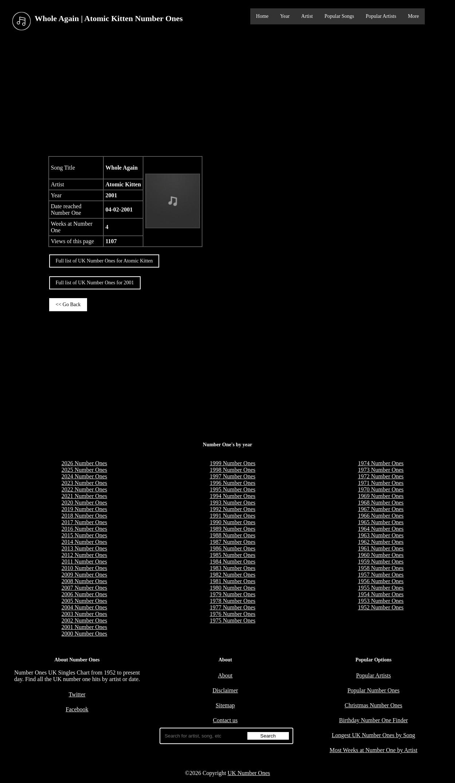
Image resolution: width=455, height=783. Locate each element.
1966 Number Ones (381, 516)
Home (262, 16)
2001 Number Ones (84, 627)
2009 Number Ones (84, 575)
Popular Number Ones (374, 690)
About (225, 675)
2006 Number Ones (84, 594)
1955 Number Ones (381, 588)
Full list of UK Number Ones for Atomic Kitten (104, 261)
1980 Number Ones (232, 588)
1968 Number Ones (381, 502)
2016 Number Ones (84, 529)
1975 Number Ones (232, 620)
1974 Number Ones (381, 463)
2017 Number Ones (84, 522)
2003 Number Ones (84, 614)
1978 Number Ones (232, 601)
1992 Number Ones (232, 509)
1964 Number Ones (381, 529)
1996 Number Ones (232, 483)
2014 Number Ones (84, 542)
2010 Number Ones (84, 568)
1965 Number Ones (381, 522)
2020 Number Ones (84, 502)
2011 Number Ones (84, 561)
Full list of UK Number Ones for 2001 (95, 282)
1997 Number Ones (232, 476)
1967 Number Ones (381, 509)
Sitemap (225, 705)
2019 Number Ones (84, 509)
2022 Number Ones (84, 489)
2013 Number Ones (84, 548)
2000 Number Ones (84, 633)
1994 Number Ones (232, 496)
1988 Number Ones (232, 535)
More (413, 16)
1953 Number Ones (381, 601)
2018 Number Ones (84, 516)
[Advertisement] (228, 94)
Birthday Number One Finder (373, 720)
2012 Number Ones (84, 555)
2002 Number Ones (84, 620)
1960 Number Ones (381, 555)
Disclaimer (225, 690)
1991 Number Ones (232, 516)
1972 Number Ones (381, 476)
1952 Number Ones (381, 607)
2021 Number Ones (84, 496)
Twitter (76, 694)
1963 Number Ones (381, 535)
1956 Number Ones (381, 581)
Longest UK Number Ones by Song (373, 735)
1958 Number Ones (381, 568)
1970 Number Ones (381, 489)
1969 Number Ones (381, 496)
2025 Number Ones (84, 470)
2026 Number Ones (84, 463)
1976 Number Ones (232, 614)
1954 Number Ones (381, 594)
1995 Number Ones (232, 489)
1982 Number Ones (232, 575)
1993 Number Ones (232, 502)
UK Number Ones (249, 773)
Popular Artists (381, 16)
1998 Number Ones (232, 470)
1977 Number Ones (232, 607)
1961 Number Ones (381, 548)
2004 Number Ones (84, 607)
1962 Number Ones (381, 542)
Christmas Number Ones (373, 705)
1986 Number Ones (232, 548)
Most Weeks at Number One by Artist (373, 750)
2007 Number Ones (84, 588)
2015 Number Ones (84, 535)
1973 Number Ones (381, 470)
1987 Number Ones (232, 542)
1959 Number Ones (381, 561)
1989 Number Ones (232, 529)
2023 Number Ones (84, 483)
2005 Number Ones (84, 601)
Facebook (77, 709)
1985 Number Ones (232, 555)
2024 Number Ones (84, 476)
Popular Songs (339, 16)
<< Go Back (68, 304)
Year (285, 16)
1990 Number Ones (232, 522)
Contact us (225, 720)
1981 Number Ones (232, 581)
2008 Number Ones (84, 581)
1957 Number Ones (381, 575)
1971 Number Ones (381, 483)
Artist (307, 16)
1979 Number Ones (232, 594)
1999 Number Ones (232, 463)
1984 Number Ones (232, 561)
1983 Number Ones (232, 568)
